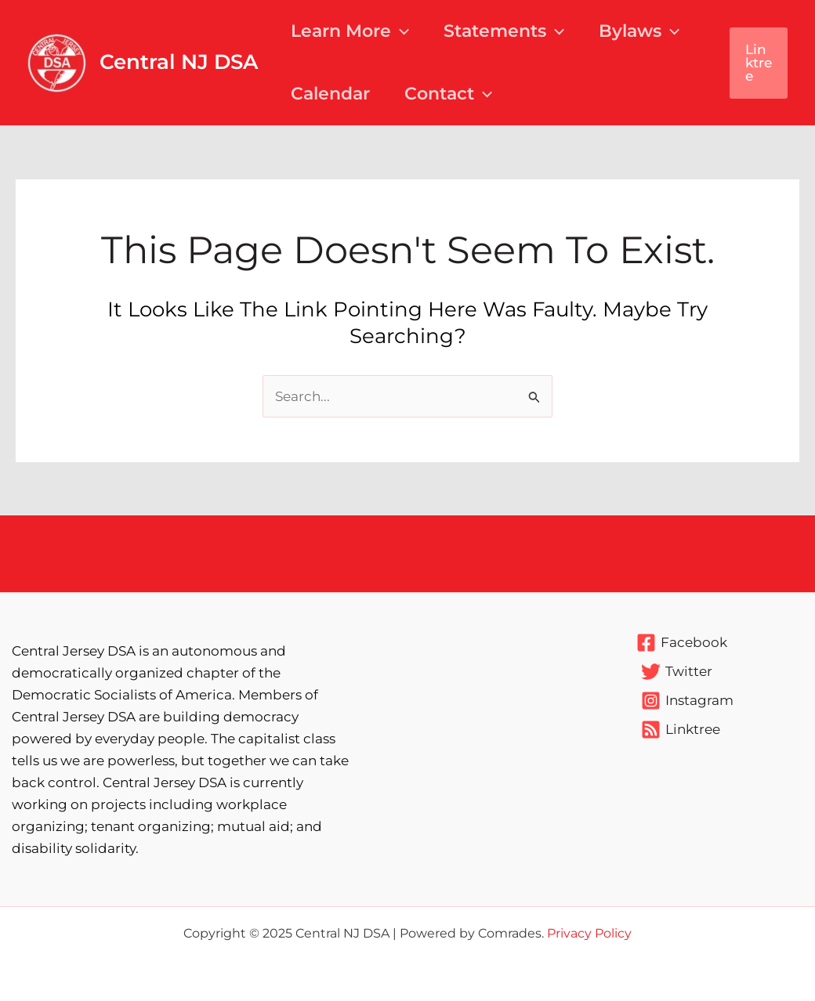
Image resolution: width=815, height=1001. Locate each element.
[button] (759, 63)
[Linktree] (681, 729)
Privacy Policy (589, 933)
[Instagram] (687, 700)
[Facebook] (682, 642)
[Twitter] (677, 671)
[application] (400, 31)
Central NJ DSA (179, 61)
